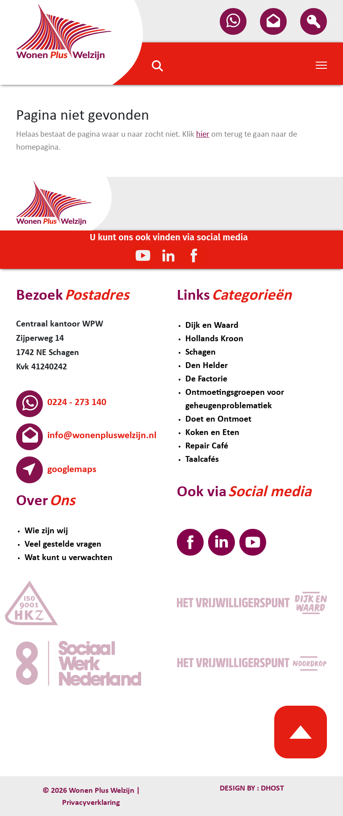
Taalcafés (202, 459)
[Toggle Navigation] (321, 64)
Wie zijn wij (46, 531)
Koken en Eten (212, 432)
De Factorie (206, 379)
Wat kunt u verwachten (69, 557)
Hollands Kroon (214, 339)
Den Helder (206, 365)
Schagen (200, 352)
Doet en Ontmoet (218, 419)
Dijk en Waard (211, 325)
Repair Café (206, 446)
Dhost (271, 788)
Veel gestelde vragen (63, 544)
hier (202, 134)
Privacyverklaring (91, 803)
